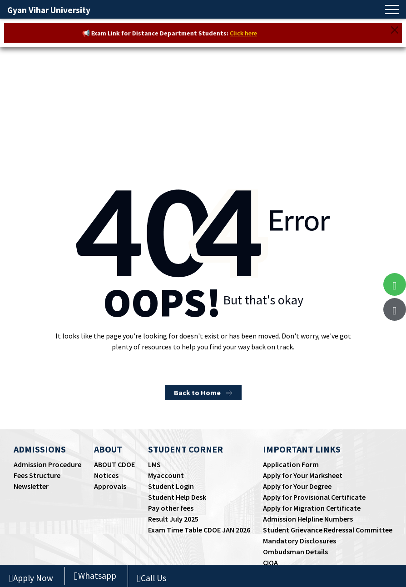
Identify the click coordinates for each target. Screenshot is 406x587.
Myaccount (166, 475)
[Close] (395, 30)
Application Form (291, 464)
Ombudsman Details (295, 551)
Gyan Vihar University (48, 10)
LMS (154, 464)
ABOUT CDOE (114, 464)
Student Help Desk (177, 497)
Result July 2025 (173, 518)
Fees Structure (37, 475)
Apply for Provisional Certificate (314, 497)
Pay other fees (170, 507)
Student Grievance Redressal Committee (327, 529)
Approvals (110, 486)
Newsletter (31, 486)
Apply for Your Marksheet (302, 475)
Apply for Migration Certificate (312, 507)
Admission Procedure (47, 464)
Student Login (171, 486)
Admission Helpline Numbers (308, 518)
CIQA (270, 562)
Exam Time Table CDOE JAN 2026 (199, 529)
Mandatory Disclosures (299, 540)
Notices (106, 475)
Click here (247, 33)
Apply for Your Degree (297, 486)
